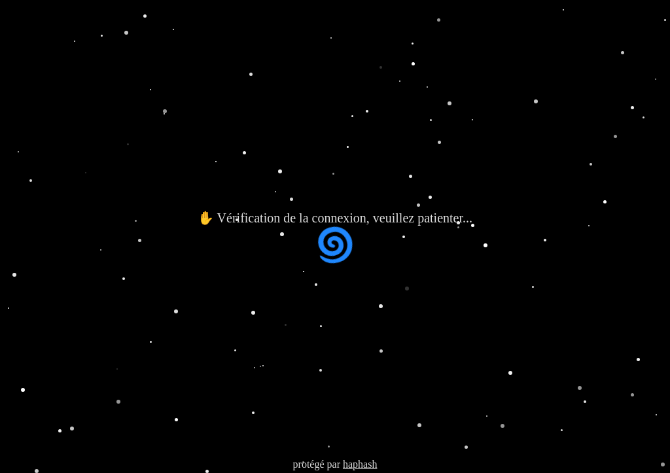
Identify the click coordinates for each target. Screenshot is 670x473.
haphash (360, 464)
